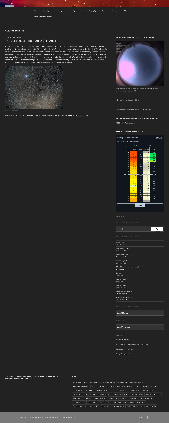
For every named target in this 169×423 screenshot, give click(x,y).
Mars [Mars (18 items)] (89, 398)
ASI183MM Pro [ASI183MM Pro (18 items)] (80, 382)
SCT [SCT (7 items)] (100, 402)
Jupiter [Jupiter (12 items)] (117, 394)
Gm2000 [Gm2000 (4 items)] (90, 394)
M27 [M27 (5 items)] (148, 394)
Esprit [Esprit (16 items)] (122, 390)
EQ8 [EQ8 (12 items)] (113, 390)
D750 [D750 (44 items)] (88, 390)
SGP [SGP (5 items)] (108, 402)
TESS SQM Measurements (125, 123)
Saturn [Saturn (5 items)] (91, 402)
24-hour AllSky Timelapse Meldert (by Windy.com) (133, 109)
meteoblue (120, 216)
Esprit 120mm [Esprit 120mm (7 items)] (148, 390)
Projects (116, 11)
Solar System (49, 11)
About (105, 11)
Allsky (126, 11)
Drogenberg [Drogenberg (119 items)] (101, 390)
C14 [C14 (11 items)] (111, 386)
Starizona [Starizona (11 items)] (106, 406)
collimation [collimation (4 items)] (142, 386)
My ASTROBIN (121, 339)
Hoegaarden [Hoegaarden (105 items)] (104, 394)
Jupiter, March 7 (121, 279)
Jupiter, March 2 (121, 285)
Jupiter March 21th (122, 248)
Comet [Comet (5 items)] (153, 386)
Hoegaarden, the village (124, 349)
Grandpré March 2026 (124, 255)
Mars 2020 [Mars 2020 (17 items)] (100, 398)
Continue (141, 417)
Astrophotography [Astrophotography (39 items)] (138, 382)
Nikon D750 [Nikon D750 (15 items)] (146, 398)
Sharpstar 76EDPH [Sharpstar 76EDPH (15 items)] (137, 402)
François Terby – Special (43, 16)
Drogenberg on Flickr (123, 354)
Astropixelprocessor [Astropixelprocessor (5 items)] (81, 386)
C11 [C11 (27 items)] (103, 386)
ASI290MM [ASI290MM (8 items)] (95, 382)
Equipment (78, 11)
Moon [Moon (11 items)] (123, 398)
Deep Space (63, 11)
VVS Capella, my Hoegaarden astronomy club (132, 344)
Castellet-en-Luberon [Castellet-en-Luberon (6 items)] (125, 386)
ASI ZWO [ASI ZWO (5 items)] (122, 382)
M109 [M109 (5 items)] (157, 394)
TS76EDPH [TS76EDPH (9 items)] (132, 406)
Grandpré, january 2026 (124, 291)
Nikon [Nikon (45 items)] (133, 398)
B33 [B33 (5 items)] (94, 386)
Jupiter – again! (121, 261)
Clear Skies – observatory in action (128, 267)
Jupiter (118, 273)
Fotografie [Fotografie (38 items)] (78, 394)
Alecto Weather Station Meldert (127, 100)
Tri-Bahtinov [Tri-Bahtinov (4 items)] (118, 406)
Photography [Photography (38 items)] (79, 402)
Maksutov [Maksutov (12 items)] (78, 398)
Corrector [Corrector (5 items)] (77, 390)
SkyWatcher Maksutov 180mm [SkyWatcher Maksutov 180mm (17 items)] (85, 406)
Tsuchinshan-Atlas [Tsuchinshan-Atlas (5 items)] (148, 406)
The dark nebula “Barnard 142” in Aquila (31, 40)
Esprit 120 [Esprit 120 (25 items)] (134, 390)
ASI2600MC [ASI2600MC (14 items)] (109, 382)
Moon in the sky (121, 242)
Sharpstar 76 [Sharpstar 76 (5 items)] (120, 402)
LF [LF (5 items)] (126, 394)
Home (36, 11)
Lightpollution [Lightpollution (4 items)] (137, 394)
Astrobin (80, 115)
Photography (92, 11)
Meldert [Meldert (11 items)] (113, 398)
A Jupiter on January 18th (125, 297)
